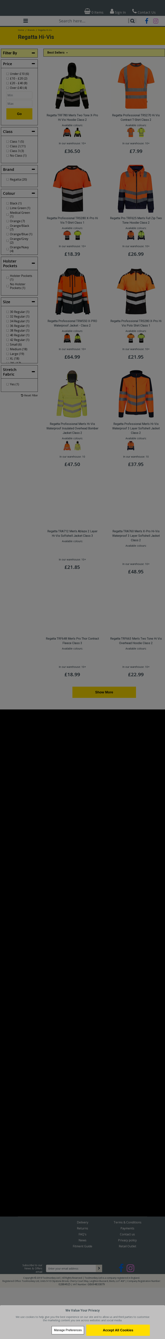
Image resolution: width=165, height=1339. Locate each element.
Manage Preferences (68, 1330)
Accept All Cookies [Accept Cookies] (118, 1330)
